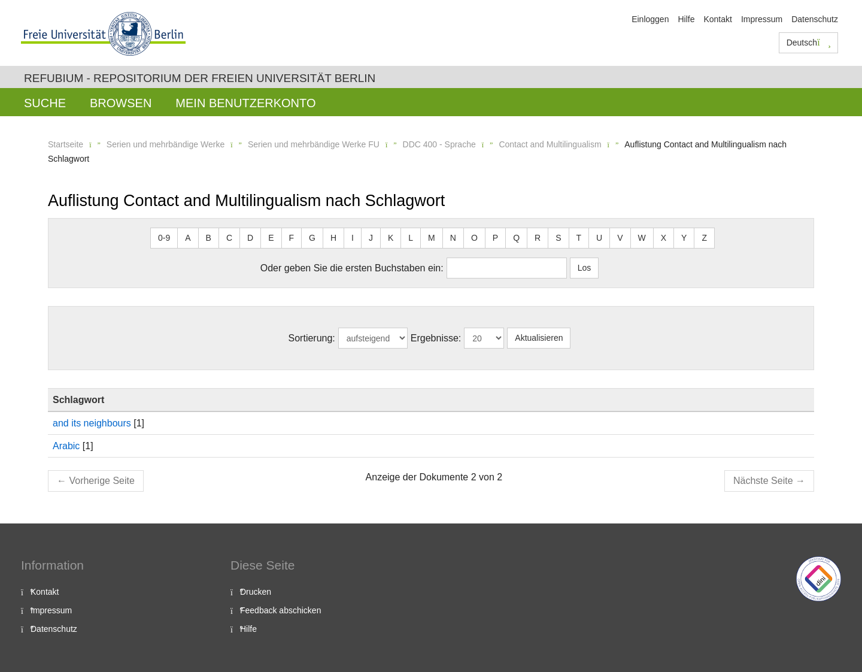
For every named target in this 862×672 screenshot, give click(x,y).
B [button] (208, 238)
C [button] (229, 238)
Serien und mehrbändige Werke (165, 144)
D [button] (250, 238)
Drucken (255, 592)
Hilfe (686, 19)
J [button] (371, 238)
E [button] (271, 238)
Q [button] (516, 238)
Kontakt (717, 19)
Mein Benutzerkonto (245, 103)
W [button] (642, 238)
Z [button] (704, 238)
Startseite (65, 144)
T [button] (579, 238)
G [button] (312, 238)
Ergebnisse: (436, 338)
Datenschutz (814, 19)
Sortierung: (312, 338)
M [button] (431, 238)
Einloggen (650, 19)
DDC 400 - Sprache (439, 144)
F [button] (292, 238)
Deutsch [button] (809, 42)
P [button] (495, 238)
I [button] (352, 238)
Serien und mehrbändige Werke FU (314, 144)
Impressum (761, 19)
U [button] (599, 238)
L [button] (410, 238)
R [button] (538, 238)
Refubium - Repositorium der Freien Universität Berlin (199, 78)
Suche (45, 103)
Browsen (120, 103)
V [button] (620, 238)
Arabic (66, 446)
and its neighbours (92, 423)
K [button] (390, 238)
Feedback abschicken (280, 610)
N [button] (453, 238)
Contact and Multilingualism (550, 144)
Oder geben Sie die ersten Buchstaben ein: (352, 268)
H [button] (333, 238)
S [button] (558, 238)
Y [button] (684, 238)
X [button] (663, 238)
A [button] (187, 238)
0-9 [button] (164, 238)
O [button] (474, 238)
